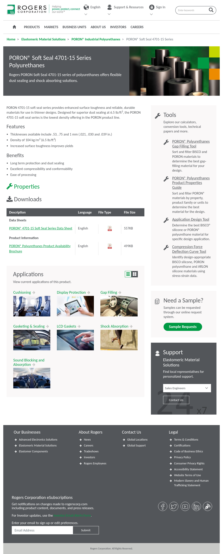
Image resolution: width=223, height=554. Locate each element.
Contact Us (176, 400)
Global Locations (137, 439)
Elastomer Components (33, 451)
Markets (51, 27)
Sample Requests (183, 326)
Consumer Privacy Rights (189, 463)
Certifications (182, 445)
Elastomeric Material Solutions (43, 39)
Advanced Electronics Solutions (38, 439)
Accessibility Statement (188, 469)
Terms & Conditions (186, 439)
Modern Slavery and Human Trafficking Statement (191, 483)
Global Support (136, 445)
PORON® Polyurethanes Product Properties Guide (191, 183)
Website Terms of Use (187, 475)
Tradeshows (91, 451)
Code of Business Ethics (188, 451)
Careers (137, 27)
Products (32, 27)
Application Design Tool (190, 219)
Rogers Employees (95, 463)
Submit (85, 530)
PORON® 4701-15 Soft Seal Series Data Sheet (40, 228)
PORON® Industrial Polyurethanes (95, 39)
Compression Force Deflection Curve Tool (189, 249)
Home (11, 39)
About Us (98, 27)
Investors (118, 27)
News (87, 439)
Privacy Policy (182, 457)
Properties (23, 186)
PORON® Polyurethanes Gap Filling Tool (191, 144)
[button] (187, 388)
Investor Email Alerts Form (72, 515)
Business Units (74, 27)
